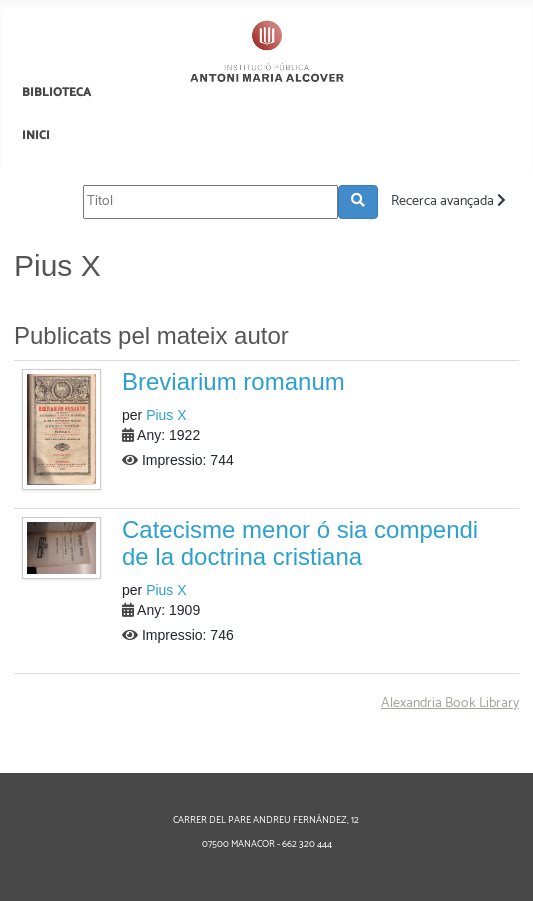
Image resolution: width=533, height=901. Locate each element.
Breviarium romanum (233, 381)
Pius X (166, 415)
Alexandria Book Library (450, 703)
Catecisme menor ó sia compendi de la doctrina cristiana (300, 542)
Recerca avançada (448, 201)
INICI (36, 135)
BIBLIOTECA (56, 92)
